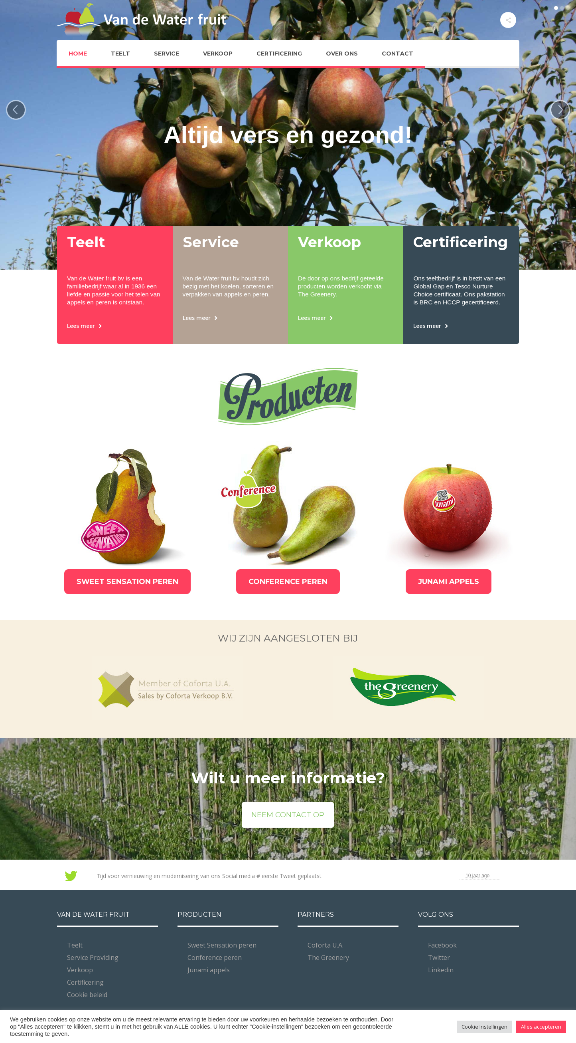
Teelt (75, 945)
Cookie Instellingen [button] (484, 1026)
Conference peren (214, 957)
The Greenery (328, 957)
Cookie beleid (87, 994)
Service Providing (92, 957)
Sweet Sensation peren (221, 945)
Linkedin (441, 970)
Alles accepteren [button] (541, 1026)
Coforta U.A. (325, 945)
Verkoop (80, 970)
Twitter (439, 957)
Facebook (442, 945)
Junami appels (208, 970)
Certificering (85, 982)
